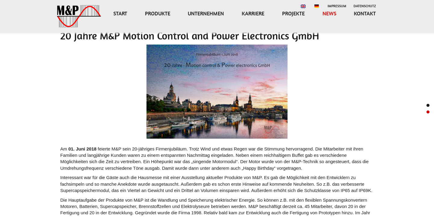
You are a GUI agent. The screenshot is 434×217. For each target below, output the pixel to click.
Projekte (293, 13)
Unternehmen (206, 13)
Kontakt (365, 13)
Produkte (157, 13)
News (329, 13)
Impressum (337, 6)
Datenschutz (365, 6)
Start (120, 13)
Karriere (253, 13)
